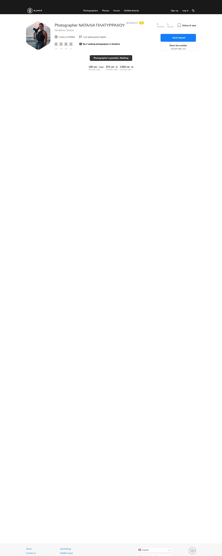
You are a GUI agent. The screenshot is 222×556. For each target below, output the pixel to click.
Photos (105, 10)
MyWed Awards (131, 10)
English (143, 550)
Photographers (90, 10)
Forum (116, 10)
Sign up (174, 10)
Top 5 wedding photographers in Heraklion (101, 44)
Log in (185, 10)
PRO (141, 23)
